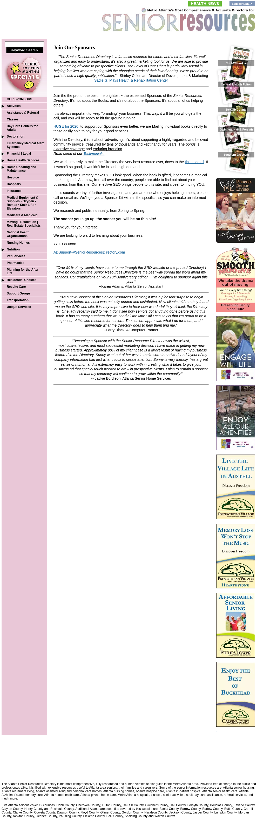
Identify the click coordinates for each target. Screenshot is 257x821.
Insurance (14, 191)
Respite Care (16, 287)
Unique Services (19, 307)
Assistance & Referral (23, 112)
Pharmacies (15, 263)
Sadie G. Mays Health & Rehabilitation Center (131, 80)
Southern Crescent (236, 154)
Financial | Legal (19, 153)
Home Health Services (23, 160)
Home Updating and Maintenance (21, 168)
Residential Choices (21, 280)
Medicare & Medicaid (22, 215)
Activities (14, 106)
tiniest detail (194, 162)
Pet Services (16, 256)
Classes (12, 119)
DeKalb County (236, 109)
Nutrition (13, 249)
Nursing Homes (18, 242)
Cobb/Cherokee (236, 63)
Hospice (13, 177)
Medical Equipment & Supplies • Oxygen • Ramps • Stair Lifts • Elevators (22, 203)
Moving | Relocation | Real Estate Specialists (24, 223)
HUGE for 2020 (65, 126)
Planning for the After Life (22, 271)
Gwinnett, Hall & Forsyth (236, 129)
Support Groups (19, 293)
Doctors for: (16, 136)
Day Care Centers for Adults (22, 128)
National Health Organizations (18, 234)
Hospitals (14, 184)
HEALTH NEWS (205, 3)
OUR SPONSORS (19, 99)
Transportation (18, 300)
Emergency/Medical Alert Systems (25, 145)
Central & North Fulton (236, 84)
